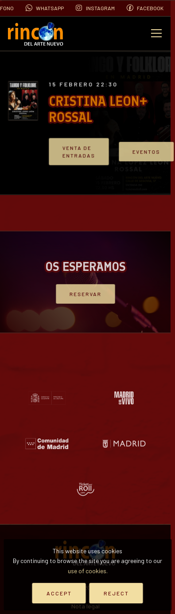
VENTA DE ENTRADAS (81, 151)
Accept (59, 593)
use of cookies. (88, 571)
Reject (116, 593)
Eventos (143, 151)
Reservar (85, 294)
